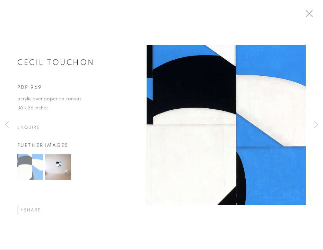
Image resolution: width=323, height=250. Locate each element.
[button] (30, 168)
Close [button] (307, 15)
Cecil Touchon (56, 63)
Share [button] (32, 210)
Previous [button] (7, 125)
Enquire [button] (28, 128)
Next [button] (316, 125)
